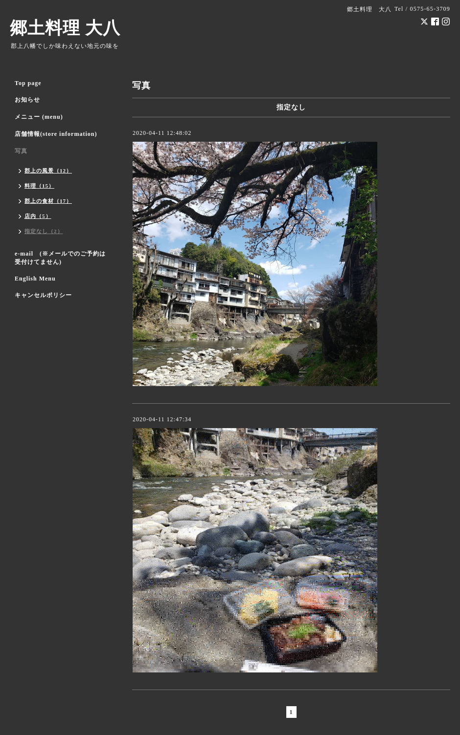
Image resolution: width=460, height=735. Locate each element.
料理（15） (39, 186)
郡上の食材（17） (48, 201)
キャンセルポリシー (43, 295)
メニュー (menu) (39, 116)
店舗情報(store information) (56, 133)
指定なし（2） (43, 231)
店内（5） (37, 216)
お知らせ (27, 99)
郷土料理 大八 (65, 28)
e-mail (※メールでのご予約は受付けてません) (60, 257)
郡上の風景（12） (48, 170)
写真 (21, 151)
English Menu (35, 278)
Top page (28, 83)
